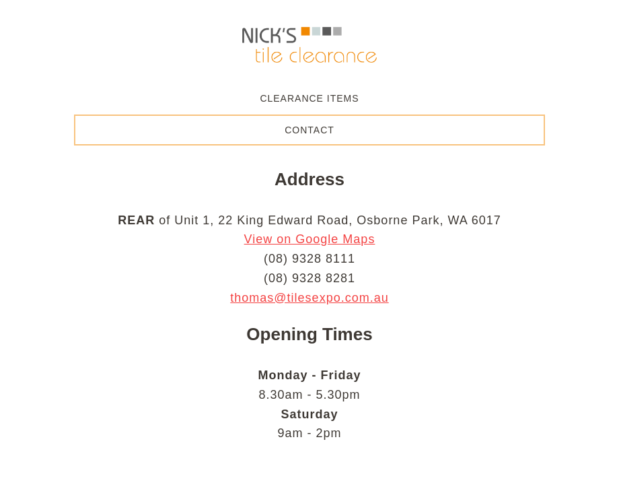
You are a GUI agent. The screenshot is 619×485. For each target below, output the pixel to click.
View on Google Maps (309, 239)
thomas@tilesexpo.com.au (309, 297)
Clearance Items (309, 98)
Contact (309, 130)
